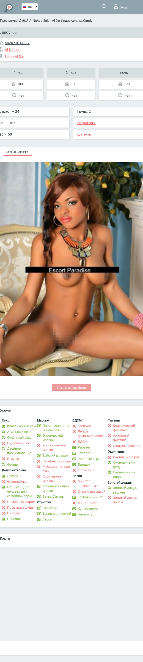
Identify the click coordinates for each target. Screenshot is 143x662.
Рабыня (84, 447)
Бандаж (84, 464)
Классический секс (22, 426)
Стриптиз (49, 508)
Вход (120, 6)
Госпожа (84, 426)
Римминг (14, 519)
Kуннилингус (88, 509)
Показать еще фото (71, 388)
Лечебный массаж (56, 461)
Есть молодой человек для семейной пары (19, 491)
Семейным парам (21, 502)
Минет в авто (88, 503)
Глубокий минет (90, 497)
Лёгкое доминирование (90, 433)
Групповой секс (19, 443)
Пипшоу (13, 513)
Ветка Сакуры (53, 496)
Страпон (84, 453)
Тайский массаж (55, 456)
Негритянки (86, 123)
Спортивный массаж (52, 478)
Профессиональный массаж (56, 428)
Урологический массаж (54, 447)
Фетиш (12, 464)
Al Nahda (35, 20)
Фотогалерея (18, 152)
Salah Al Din (51, 20)
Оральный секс (19, 437)
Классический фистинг (124, 428)
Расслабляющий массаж (55, 488)
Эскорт (12, 476)
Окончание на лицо (124, 474)
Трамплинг (86, 470)
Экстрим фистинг (126, 446)
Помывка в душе (20, 507)
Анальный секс (19, 432)
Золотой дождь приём (125, 500)
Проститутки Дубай (14, 20)
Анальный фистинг (121, 437)
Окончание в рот (126, 457)
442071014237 (17, 43)
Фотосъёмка (17, 482)
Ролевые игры (89, 459)
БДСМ (83, 442)
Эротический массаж (52, 437)
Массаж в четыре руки (56, 468)
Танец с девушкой (56, 514)
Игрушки (14, 459)
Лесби (47, 519)
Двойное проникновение (19, 450)
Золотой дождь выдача (125, 490)
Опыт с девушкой (91, 491)
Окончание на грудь (124, 464)
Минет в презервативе (88, 483)
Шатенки (84, 134)
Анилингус (86, 514)
